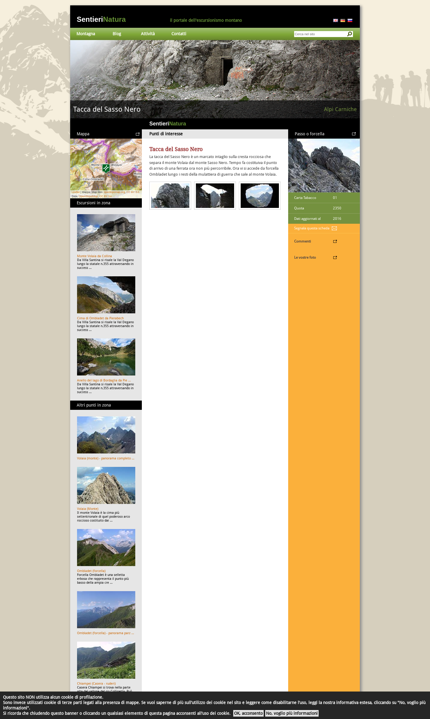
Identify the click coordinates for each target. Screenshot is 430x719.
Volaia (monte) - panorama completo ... (105, 458)
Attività (148, 33)
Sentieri (101, 19)
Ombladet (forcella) (91, 571)
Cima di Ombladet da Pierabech (100, 318)
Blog (117, 33)
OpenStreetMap (88, 196)
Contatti (178, 33)
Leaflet (76, 192)
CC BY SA (105, 196)
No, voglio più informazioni (292, 713)
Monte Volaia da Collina (94, 256)
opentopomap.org (114, 192)
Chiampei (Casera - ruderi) (96, 684)
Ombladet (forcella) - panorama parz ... (105, 633)
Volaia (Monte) (87, 509)
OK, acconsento (248, 713)
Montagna (85, 33)
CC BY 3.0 (132, 192)
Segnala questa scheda (311, 228)
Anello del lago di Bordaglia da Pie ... (104, 380)
